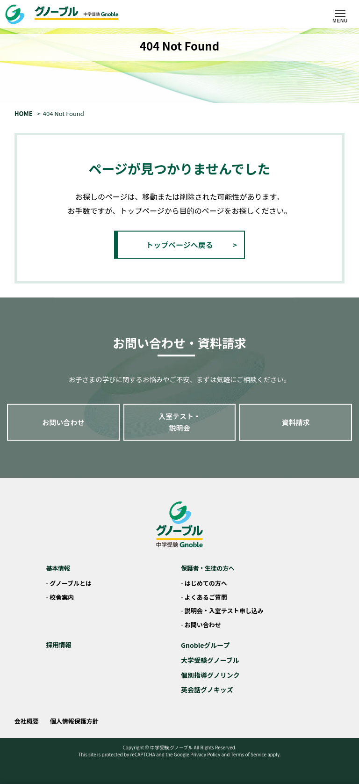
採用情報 (58, 644)
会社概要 (26, 721)
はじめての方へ (206, 583)
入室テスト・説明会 (179, 422)
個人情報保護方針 (74, 721)
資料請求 (296, 422)
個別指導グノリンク (210, 675)
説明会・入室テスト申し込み (224, 610)
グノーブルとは (71, 583)
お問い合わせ (63, 422)
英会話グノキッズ (207, 689)
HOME (23, 113)
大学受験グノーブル (210, 660)
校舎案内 (62, 597)
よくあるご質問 (206, 597)
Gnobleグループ (205, 645)
